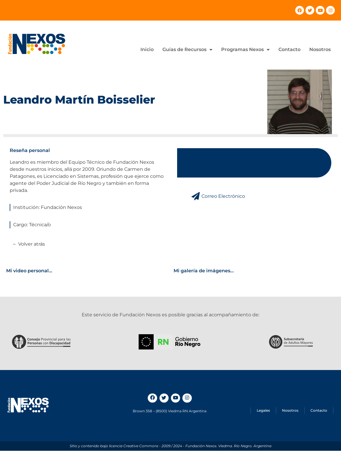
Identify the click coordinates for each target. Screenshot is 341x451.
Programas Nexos (245, 49)
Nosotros (320, 49)
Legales (263, 410)
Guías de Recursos (187, 49)
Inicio (147, 49)
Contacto (289, 49)
